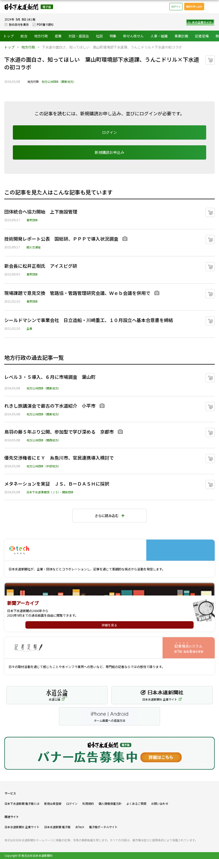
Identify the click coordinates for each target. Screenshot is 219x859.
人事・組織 (159, 35)
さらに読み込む (107, 515)
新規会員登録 (52, 803)
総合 (24, 35)
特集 (113, 35)
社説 (99, 35)
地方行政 (41, 35)
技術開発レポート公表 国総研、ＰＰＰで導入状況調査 (61, 238)
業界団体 (32, 220)
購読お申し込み (194, 6)
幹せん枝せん (133, 35)
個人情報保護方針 (110, 803)
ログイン (176, 6)
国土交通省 (34, 247)
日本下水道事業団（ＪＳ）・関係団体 (50, 492)
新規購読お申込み (109, 152)
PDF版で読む (45, 24)
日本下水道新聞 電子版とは (22, 803)
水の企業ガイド (202, 22)
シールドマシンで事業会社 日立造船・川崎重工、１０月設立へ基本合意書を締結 (88, 320)
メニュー (211, 7)
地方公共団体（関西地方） (44, 440)
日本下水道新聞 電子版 (29, 6)
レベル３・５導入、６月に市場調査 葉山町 (50, 376)
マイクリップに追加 (214, 58)
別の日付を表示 (19, 24)
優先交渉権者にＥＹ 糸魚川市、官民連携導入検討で (59, 457)
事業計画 (181, 35)
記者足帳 (202, 35)
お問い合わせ (159, 803)
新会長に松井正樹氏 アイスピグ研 (40, 265)
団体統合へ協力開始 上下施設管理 (40, 211)
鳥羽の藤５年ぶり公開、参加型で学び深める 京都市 (59, 431)
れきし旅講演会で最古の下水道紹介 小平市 (50, 405)
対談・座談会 (78, 35)
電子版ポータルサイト (103, 827)
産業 (58, 35)
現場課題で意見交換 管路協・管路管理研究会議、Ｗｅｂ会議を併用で (77, 292)
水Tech (79, 827)
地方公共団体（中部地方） (44, 466)
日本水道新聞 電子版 (57, 827)
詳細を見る (109, 625)
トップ (8, 35)
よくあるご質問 (136, 803)
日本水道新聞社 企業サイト (22, 827)
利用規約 (88, 803)
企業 (29, 328)
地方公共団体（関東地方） (59, 81)
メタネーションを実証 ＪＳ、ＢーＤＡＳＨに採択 (56, 483)
